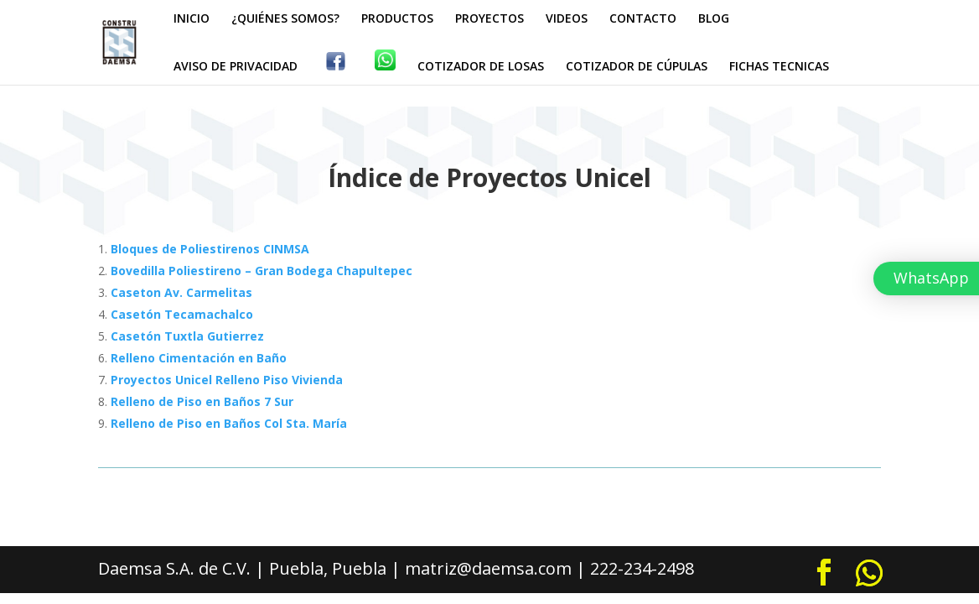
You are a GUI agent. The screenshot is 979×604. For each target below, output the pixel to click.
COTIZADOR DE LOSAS (480, 67)
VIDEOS (567, 19)
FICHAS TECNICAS (779, 67)
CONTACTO (642, 19)
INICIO (192, 19)
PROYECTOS (489, 19)
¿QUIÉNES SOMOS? (285, 19)
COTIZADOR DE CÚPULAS (636, 67)
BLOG (713, 19)
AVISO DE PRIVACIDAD (236, 67)
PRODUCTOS (397, 19)
